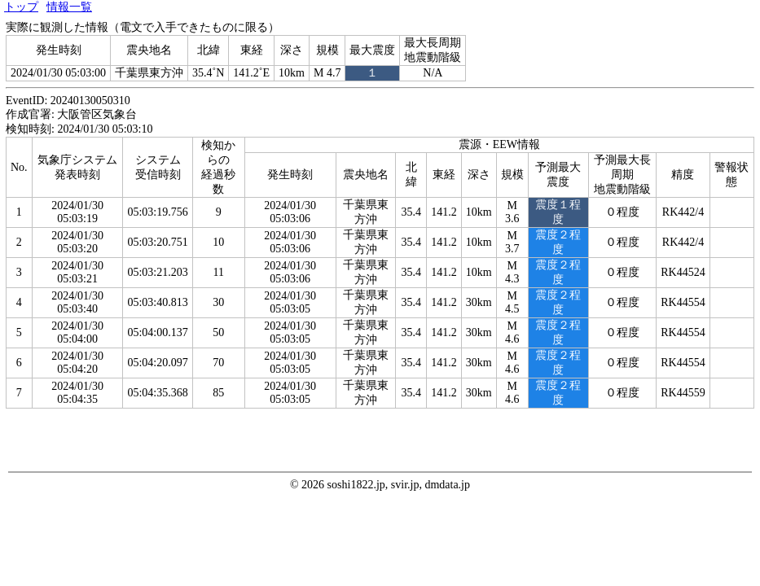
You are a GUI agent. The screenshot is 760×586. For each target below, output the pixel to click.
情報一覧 (69, 7)
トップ (21, 7)
